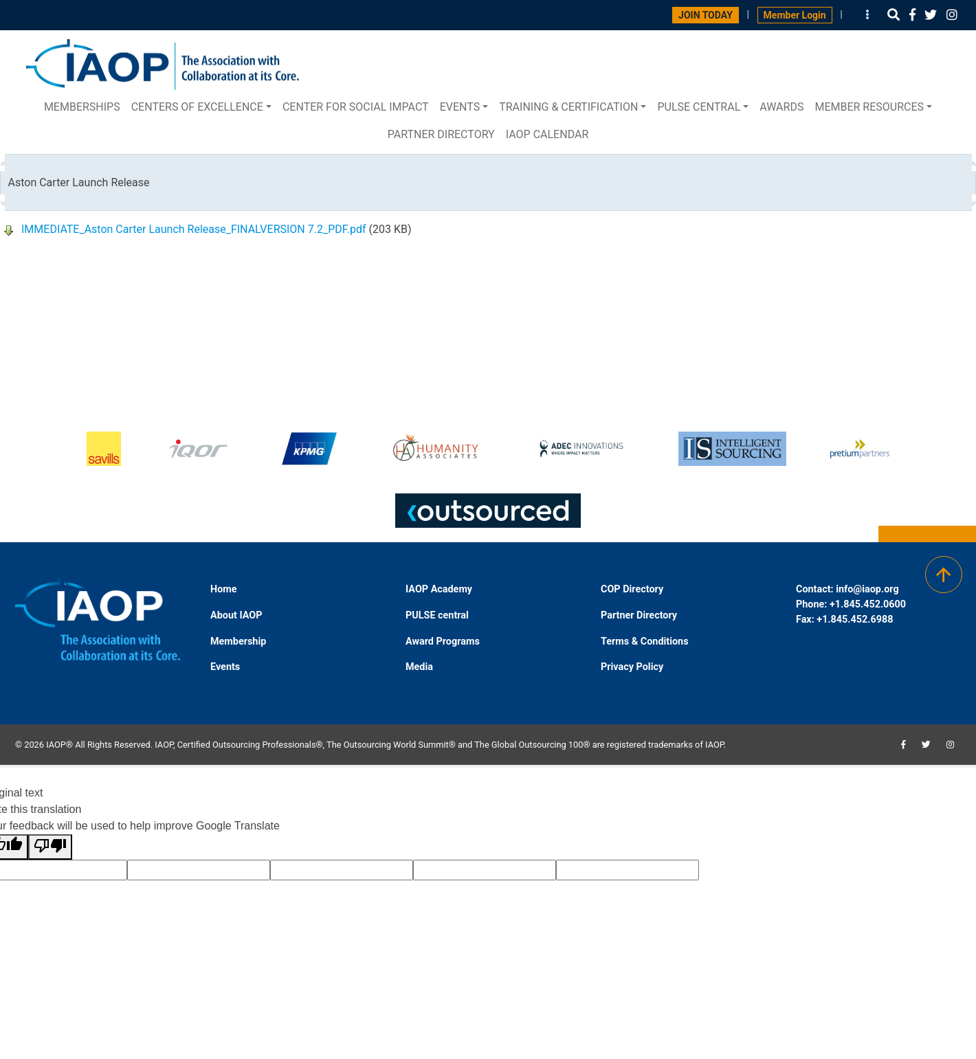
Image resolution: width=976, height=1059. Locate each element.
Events (460, 106)
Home (223, 589)
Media (419, 667)
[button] (893, 14)
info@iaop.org (867, 589)
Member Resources (869, 106)
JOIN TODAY (705, 15)
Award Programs (443, 641)
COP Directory (632, 589)
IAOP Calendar (547, 134)
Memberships (82, 106)
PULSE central (698, 106)
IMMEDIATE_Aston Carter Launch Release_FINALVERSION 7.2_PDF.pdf (193, 229)
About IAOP (236, 615)
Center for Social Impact (355, 106)
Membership (238, 641)
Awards (781, 106)
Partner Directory (441, 134)
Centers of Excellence (197, 106)
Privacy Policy (632, 667)
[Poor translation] (50, 847)
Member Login (795, 15)
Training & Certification (568, 106)
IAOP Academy (439, 589)
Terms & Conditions (645, 641)
